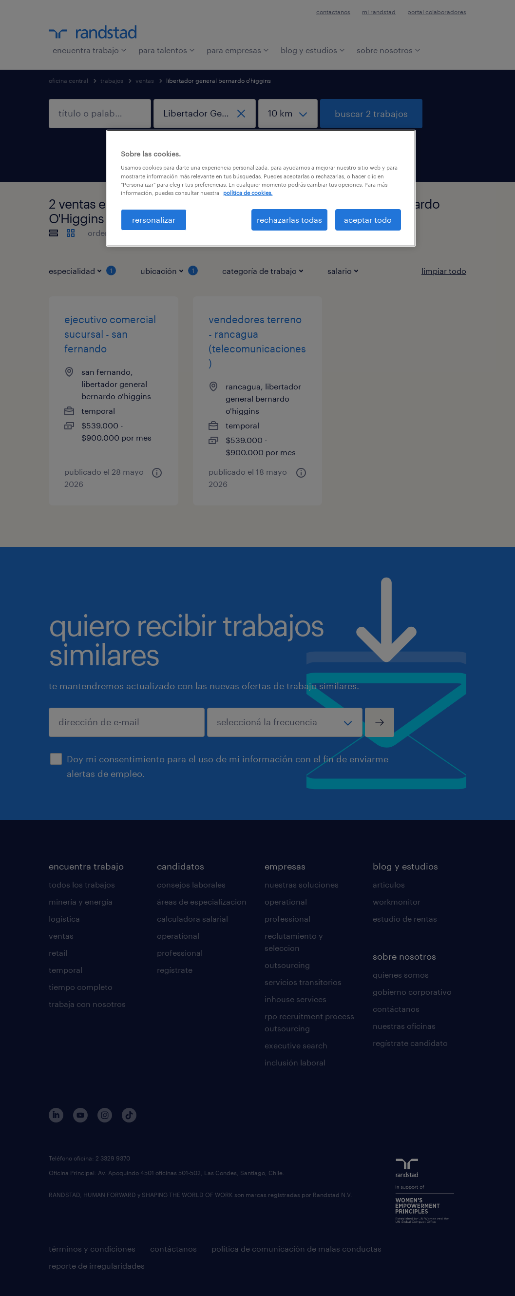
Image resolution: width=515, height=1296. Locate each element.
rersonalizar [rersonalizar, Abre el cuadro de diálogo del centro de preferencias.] (153, 219)
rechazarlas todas (289, 219)
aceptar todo (368, 219)
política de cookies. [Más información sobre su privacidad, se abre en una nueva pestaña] (247, 193)
